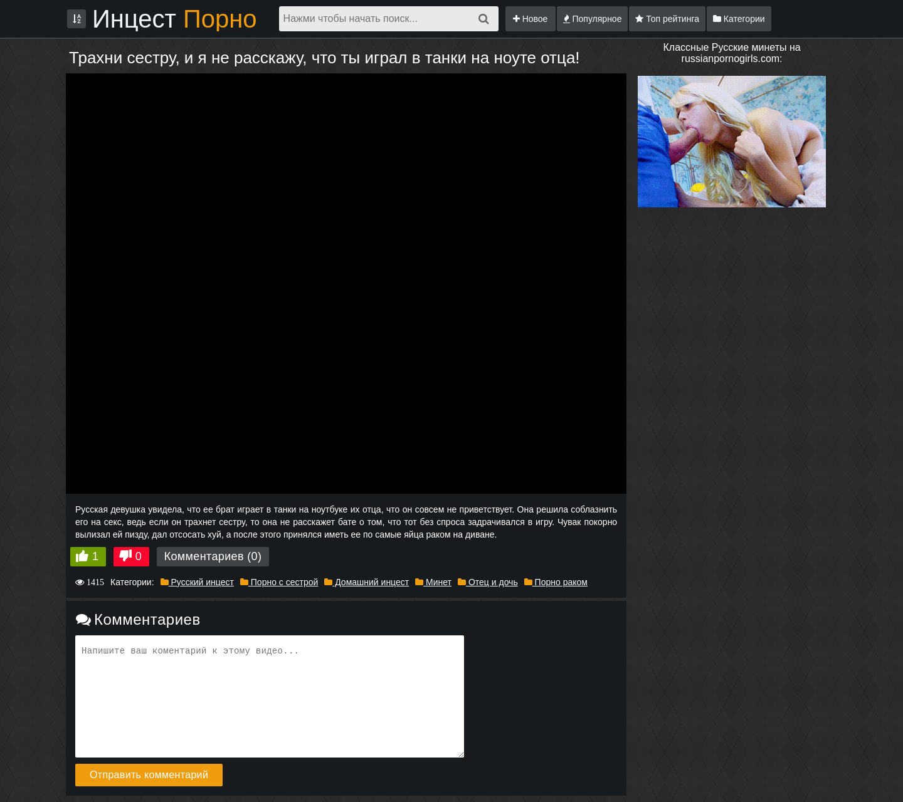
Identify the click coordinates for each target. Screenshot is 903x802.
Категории (739, 19)
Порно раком (556, 582)
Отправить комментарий (149, 774)
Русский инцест (197, 582)
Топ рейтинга (667, 19)
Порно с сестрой (279, 582)
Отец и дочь (488, 582)
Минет (433, 582)
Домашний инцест (366, 582)
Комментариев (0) (213, 556)
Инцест (174, 18)
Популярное (592, 19)
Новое (530, 19)
